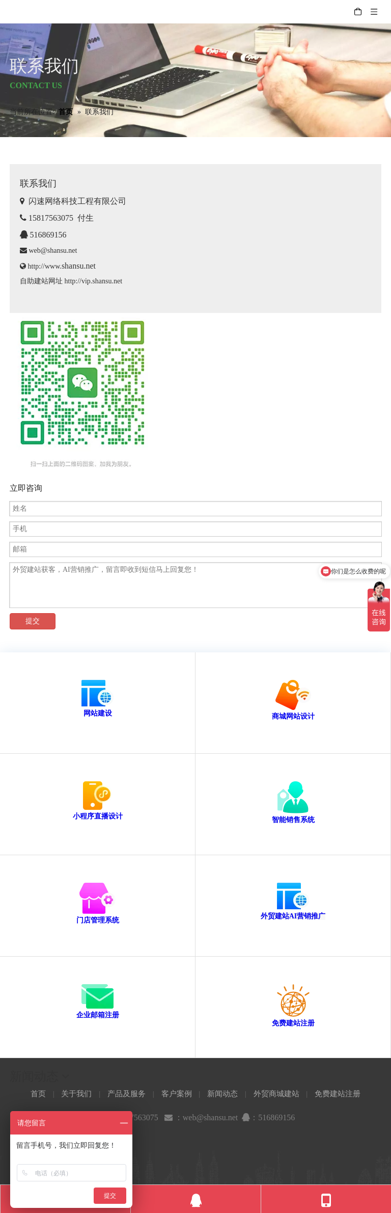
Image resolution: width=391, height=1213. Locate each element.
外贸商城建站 (276, 1094)
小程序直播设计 (98, 816)
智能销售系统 (293, 820)
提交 (32, 621)
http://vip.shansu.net (94, 281)
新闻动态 (222, 1094)
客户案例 (176, 1094)
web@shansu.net (48, 250)
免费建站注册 (293, 1023)
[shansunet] (81, 394)
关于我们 (76, 1094)
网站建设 (97, 713)
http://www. (62, 266)
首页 (38, 1094)
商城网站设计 (293, 716)
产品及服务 (126, 1094)
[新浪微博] (195, 1143)
